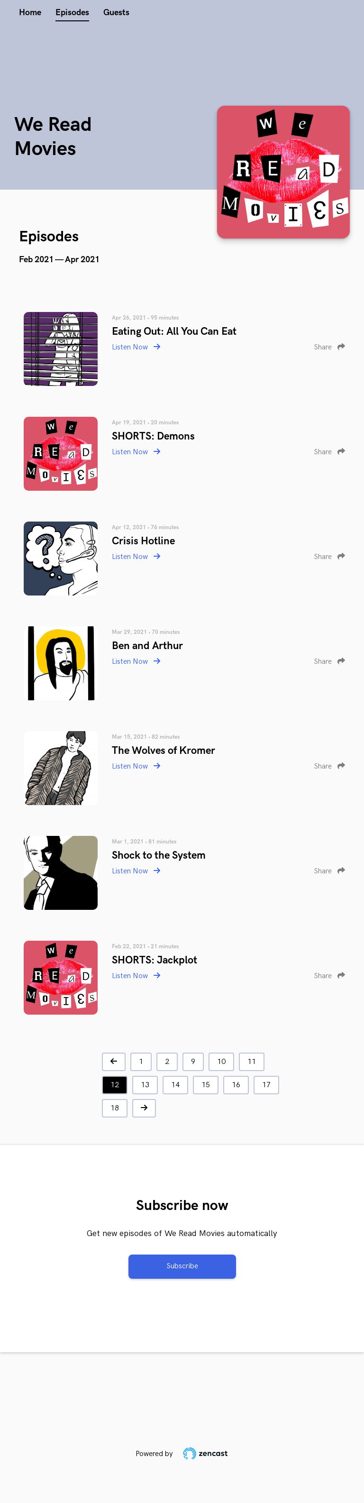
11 (251, 1061)
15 (205, 1085)
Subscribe (182, 1266)
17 (266, 1085)
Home (30, 13)
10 (221, 1061)
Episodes (72, 13)
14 (175, 1085)
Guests (116, 13)
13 (145, 1085)
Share (329, 347)
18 (114, 1108)
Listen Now (136, 347)
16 (236, 1085)
